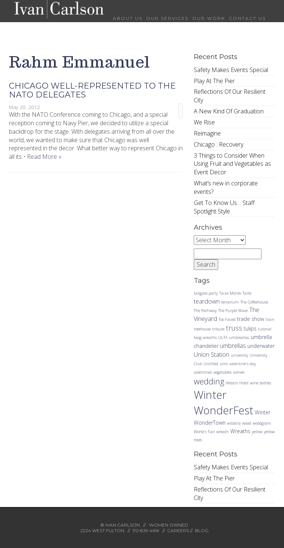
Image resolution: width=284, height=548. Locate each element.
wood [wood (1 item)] (246, 423)
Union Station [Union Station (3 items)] (211, 354)
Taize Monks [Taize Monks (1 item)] (230, 293)
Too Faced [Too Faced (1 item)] (227, 319)
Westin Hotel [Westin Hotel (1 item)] (237, 383)
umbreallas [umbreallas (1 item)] (239, 337)
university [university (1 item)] (239, 355)
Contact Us (247, 18)
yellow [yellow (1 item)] (257, 431)
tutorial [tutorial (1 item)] (264, 329)
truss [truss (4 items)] (234, 327)
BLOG (202, 530)
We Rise (204, 122)
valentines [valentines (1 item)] (203, 372)
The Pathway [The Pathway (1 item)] (205, 310)
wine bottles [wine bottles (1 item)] (260, 383)
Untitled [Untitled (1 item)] (210, 363)
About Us (127, 18)
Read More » (44, 157)
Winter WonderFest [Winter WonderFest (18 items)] (223, 402)
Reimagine (207, 133)
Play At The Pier (214, 81)
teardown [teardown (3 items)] (207, 301)
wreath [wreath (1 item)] (222, 431)
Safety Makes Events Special (231, 70)
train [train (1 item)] (270, 319)
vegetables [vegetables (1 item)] (222, 372)
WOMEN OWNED (168, 525)
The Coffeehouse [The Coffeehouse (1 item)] (254, 302)
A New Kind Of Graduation (229, 111)
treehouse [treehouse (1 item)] (202, 329)
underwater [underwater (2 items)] (261, 345)
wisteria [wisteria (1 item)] (234, 423)
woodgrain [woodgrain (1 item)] (262, 423)
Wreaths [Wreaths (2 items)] (240, 431)
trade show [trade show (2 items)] (250, 318)
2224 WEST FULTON (102, 530)
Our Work (208, 18)
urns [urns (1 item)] (224, 363)
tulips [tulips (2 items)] (250, 328)
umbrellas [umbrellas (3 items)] (233, 345)
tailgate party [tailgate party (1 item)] (206, 293)
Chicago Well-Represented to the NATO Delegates (92, 90)
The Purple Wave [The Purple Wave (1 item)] (233, 310)
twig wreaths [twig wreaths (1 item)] (205, 337)
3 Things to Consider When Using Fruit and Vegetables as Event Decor (232, 164)
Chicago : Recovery (218, 144)
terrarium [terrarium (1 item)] (230, 302)
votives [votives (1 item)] (238, 372)
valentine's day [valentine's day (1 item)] (242, 363)
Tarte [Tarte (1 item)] (247, 293)
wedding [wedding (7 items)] (209, 381)
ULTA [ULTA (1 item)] (222, 337)
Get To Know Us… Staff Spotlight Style (224, 207)
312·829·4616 (145, 530)
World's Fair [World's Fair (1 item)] (204, 431)
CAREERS (178, 530)
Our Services (167, 18)
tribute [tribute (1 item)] (218, 329)
